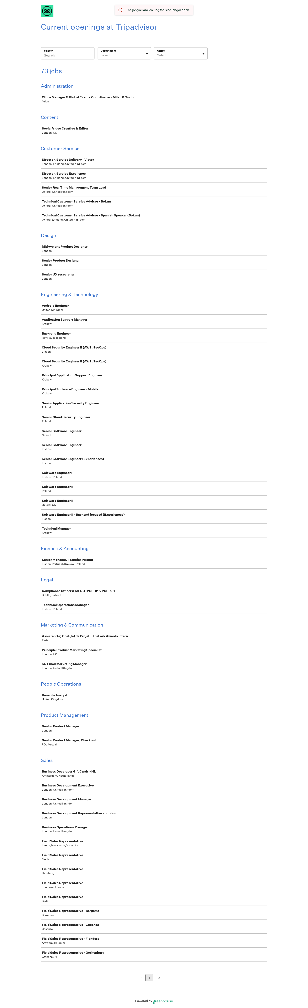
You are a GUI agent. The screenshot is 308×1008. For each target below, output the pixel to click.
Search (48, 50)
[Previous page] (141, 978)
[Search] (67, 56)
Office (161, 50)
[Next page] (166, 978)
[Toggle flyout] (147, 53)
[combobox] (157, 55)
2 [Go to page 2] (159, 978)
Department (108, 50)
